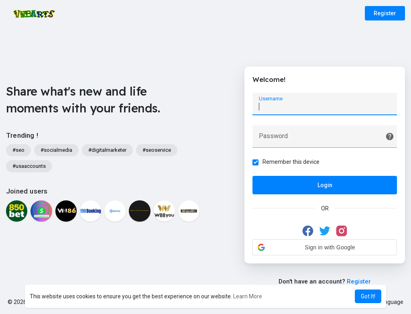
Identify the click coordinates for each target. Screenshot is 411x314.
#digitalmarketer (107, 150)
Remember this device (293, 163)
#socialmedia (56, 150)
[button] (324, 249)
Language (387, 302)
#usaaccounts (29, 166)
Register (385, 13)
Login (324, 187)
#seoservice (156, 150)
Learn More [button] (247, 296)
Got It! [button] (368, 296)
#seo (18, 150)
